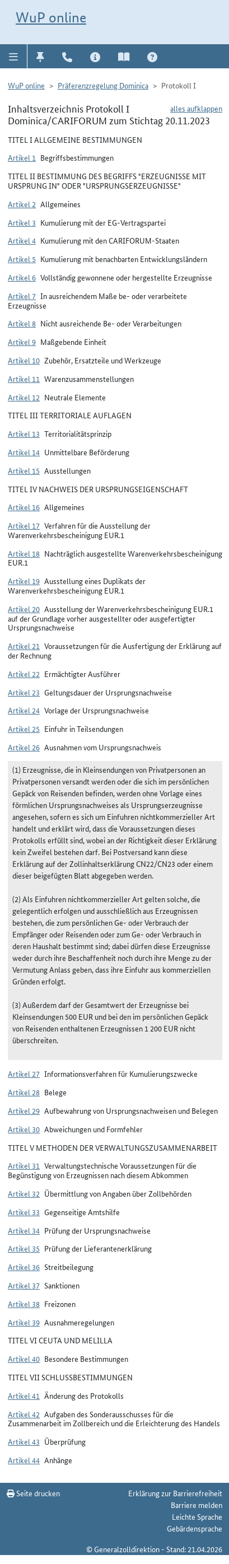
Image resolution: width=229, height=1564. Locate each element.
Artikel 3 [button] (22, 222)
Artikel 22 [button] (24, 673)
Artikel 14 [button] (24, 451)
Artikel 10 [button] (24, 360)
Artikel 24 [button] (24, 710)
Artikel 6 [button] (22, 277)
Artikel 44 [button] (24, 1459)
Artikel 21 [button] (24, 645)
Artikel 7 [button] (22, 295)
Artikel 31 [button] (24, 1165)
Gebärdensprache (194, 1528)
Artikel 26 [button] (24, 747)
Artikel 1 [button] (22, 157)
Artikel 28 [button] (24, 1092)
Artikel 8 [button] (22, 323)
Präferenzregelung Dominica (103, 85)
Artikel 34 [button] (24, 1230)
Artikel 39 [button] (24, 1322)
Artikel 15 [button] (24, 470)
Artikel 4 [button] (22, 240)
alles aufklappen (196, 108)
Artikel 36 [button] (24, 1266)
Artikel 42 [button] (24, 1414)
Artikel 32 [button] (24, 1193)
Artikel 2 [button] (22, 203)
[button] (13, 56)
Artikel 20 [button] (24, 608)
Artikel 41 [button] (24, 1395)
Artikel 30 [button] (24, 1129)
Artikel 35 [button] (24, 1248)
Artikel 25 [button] (24, 728)
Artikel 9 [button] (22, 341)
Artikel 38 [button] (24, 1303)
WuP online (51, 17)
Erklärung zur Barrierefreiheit (175, 1492)
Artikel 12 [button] (24, 397)
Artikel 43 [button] (24, 1441)
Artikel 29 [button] (24, 1110)
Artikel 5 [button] (22, 258)
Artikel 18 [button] (24, 553)
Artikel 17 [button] (24, 525)
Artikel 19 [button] (24, 580)
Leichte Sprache (197, 1516)
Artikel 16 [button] (24, 506)
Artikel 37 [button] (24, 1285)
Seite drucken (33, 1492)
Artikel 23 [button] (24, 692)
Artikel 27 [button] (24, 1073)
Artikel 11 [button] (24, 378)
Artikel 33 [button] (24, 1211)
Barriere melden (196, 1504)
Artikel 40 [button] (24, 1358)
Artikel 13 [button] (24, 433)
